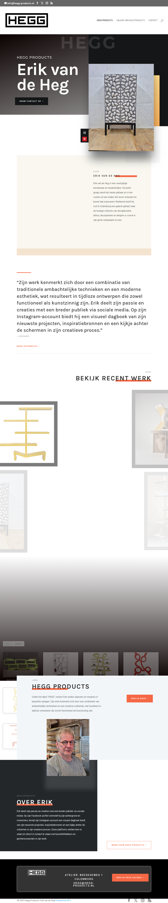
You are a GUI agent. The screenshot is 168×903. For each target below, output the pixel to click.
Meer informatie (27, 346)
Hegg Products (105, 20)
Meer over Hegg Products (128, 845)
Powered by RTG (63, 900)
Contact (153, 20)
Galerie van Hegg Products (130, 20)
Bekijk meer (138, 698)
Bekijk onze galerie (129, 877)
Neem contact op (30, 101)
